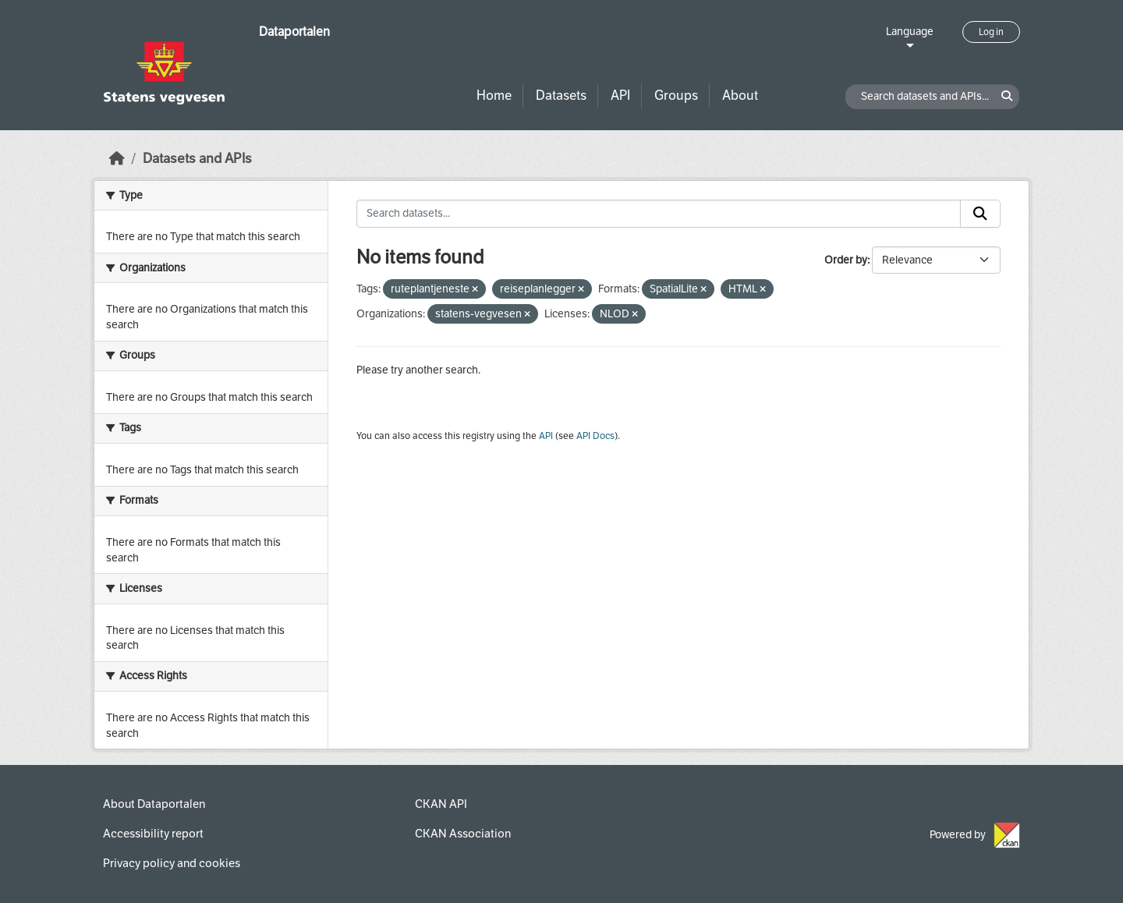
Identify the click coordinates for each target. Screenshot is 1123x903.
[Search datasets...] (659, 214)
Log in (991, 32)
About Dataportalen (154, 804)
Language (909, 31)
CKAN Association (463, 834)
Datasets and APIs (197, 158)
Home (494, 95)
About (740, 95)
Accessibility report (153, 834)
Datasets (561, 95)
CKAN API (441, 804)
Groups (676, 95)
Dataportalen (294, 31)
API (620, 95)
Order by (845, 260)
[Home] (117, 158)
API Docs (595, 435)
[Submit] (980, 214)
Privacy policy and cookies (171, 863)
